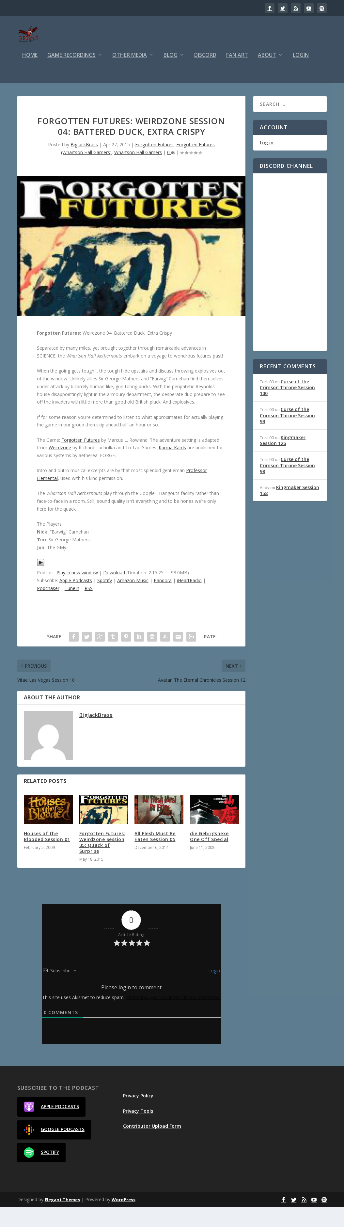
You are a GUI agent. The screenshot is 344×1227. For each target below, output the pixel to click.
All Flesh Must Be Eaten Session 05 (155, 856)
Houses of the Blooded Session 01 (47, 856)
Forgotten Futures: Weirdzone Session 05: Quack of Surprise (102, 862)
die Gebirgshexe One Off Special (209, 856)
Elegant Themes (62, 1219)
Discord (205, 75)
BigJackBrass (84, 164)
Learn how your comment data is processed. (173, 1017)
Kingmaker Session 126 (282, 460)
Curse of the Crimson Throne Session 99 (287, 435)
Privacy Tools (138, 1131)
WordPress (123, 1219)
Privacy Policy (138, 1115)
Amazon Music (133, 600)
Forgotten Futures (154, 164)
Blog (171, 75)
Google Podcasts (54, 1149)
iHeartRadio (189, 600)
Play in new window (77, 592)
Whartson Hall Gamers (138, 172)
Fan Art (237, 75)
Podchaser (48, 608)
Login (301, 75)
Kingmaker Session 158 (289, 510)
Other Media (129, 75)
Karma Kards (172, 467)
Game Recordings (71, 75)
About (267, 75)
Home (30, 75)
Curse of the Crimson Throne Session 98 (287, 485)
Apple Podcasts (75, 600)
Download (114, 592)
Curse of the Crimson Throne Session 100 (287, 407)
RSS (89, 608)
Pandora (163, 600)
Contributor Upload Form (152, 1146)
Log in (267, 162)
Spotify (104, 600)
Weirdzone (60, 467)
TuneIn (72, 608)
